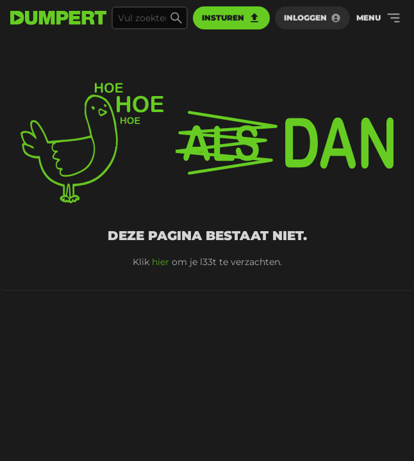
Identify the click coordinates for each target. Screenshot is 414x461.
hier (160, 262)
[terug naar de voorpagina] (58, 18)
